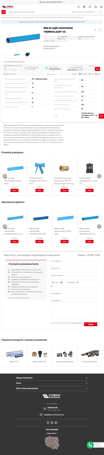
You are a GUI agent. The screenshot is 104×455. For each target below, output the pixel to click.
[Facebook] (56, 423)
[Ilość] (91, 69)
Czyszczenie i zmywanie (28, 17)
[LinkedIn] (52, 423)
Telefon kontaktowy (57, 275)
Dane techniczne (52, 74)
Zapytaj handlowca (10, 74)
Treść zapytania (55, 300)
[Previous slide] (5, 176)
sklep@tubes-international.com (54, 415)
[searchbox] (38, 12)
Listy (91, 74)
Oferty (97, 74)
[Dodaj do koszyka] (97, 69)
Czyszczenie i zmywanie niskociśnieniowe (46, 17)
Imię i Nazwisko (56, 261)
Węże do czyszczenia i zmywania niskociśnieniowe (71, 17)
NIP (52, 286)
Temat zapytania (56, 293)
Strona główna (5, 17)
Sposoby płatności (49, 48)
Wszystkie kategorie (15, 17)
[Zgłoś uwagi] (101, 116)
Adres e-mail (55, 268)
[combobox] (84, 12)
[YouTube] (48, 423)
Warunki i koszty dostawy (51, 46)
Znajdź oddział (52, 433)
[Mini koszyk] (101, 7)
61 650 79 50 (52, 408)
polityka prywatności (75, 322)
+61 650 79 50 (93, 255)
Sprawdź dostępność (55, 68)
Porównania (83, 74)
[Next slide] (99, 176)
